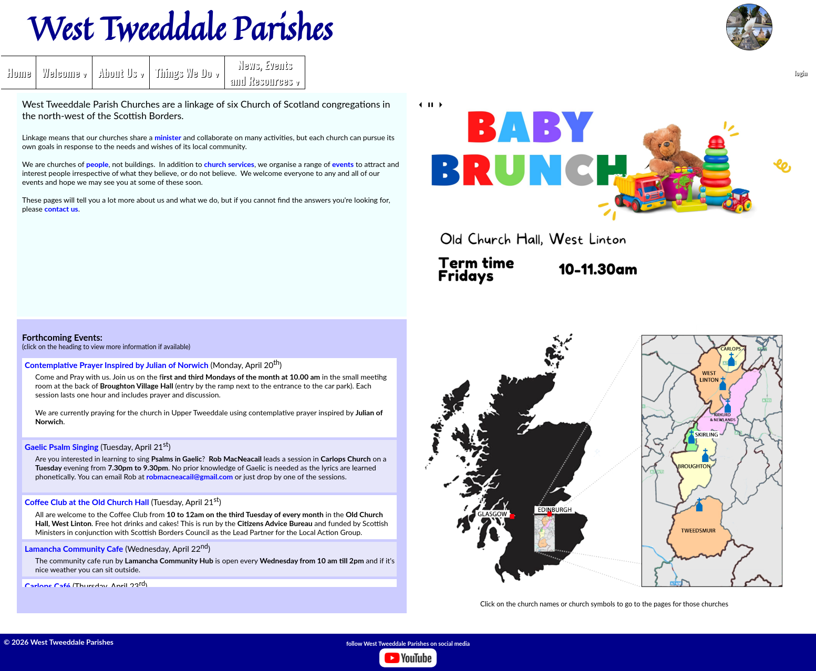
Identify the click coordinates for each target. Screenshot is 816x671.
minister (167, 137)
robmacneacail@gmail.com (190, 476)
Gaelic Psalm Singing (61, 447)
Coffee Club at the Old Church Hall (87, 502)
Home (18, 72)
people (97, 164)
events (343, 164)
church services (229, 164)
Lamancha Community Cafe (74, 548)
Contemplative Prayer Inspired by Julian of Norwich (117, 365)
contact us (61, 208)
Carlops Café (47, 586)
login (800, 72)
